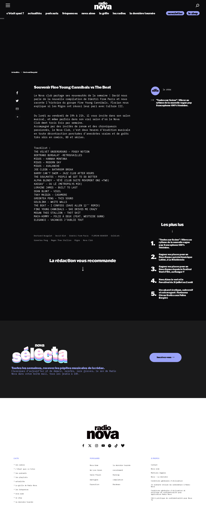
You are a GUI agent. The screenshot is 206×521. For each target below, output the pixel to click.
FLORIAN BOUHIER (100, 236)
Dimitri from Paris (79, 236)
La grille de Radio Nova (26, 485)
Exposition (94, 484)
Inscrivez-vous (164, 357)
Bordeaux (116, 484)
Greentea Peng (41, 240)
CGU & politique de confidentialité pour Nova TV (171, 499)
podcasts (51, 13)
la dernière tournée (142, 13)
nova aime (88, 13)
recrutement (118, 470)
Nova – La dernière (159, 477)
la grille (104, 13)
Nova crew (155, 469)
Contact (154, 465)
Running (116, 475)
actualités (35, 13)
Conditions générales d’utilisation (167, 481)
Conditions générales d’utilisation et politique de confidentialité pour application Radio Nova (168, 492)
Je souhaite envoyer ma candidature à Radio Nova (170, 486)
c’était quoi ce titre (25, 469)
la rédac (167, 89)
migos (77, 240)
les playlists (21, 477)
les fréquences (21, 490)
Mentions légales (158, 473)
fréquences (70, 13)
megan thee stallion (61, 240)
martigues (94, 480)
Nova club (88, 240)
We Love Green (96, 470)
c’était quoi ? (15, 13)
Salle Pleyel (95, 475)
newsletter (175, 13)
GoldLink (115, 236)
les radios (119, 13)
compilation (118, 480)
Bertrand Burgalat (43, 236)
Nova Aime (94, 465)
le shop (193, 13)
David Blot (60, 236)
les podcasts (21, 473)
